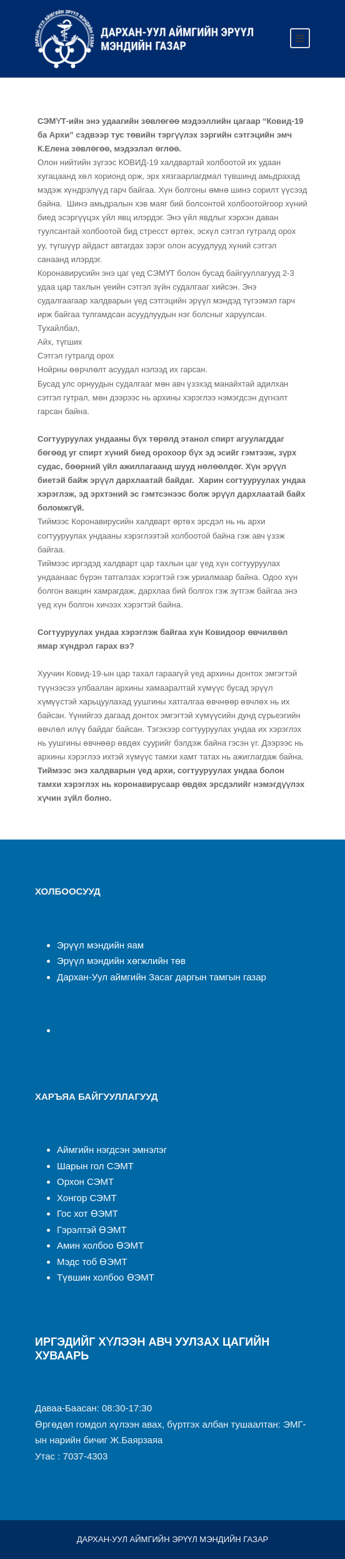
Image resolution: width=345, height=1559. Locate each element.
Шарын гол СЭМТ (95, 1165)
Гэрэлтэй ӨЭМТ (92, 1229)
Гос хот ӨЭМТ (87, 1213)
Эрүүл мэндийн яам (100, 945)
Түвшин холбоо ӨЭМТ (105, 1277)
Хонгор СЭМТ (87, 1197)
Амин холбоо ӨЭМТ (100, 1245)
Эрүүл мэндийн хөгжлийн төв (121, 960)
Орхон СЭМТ (85, 1181)
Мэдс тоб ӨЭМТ (92, 1261)
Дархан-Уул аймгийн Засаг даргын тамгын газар (161, 977)
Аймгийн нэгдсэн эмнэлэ (110, 1149)
